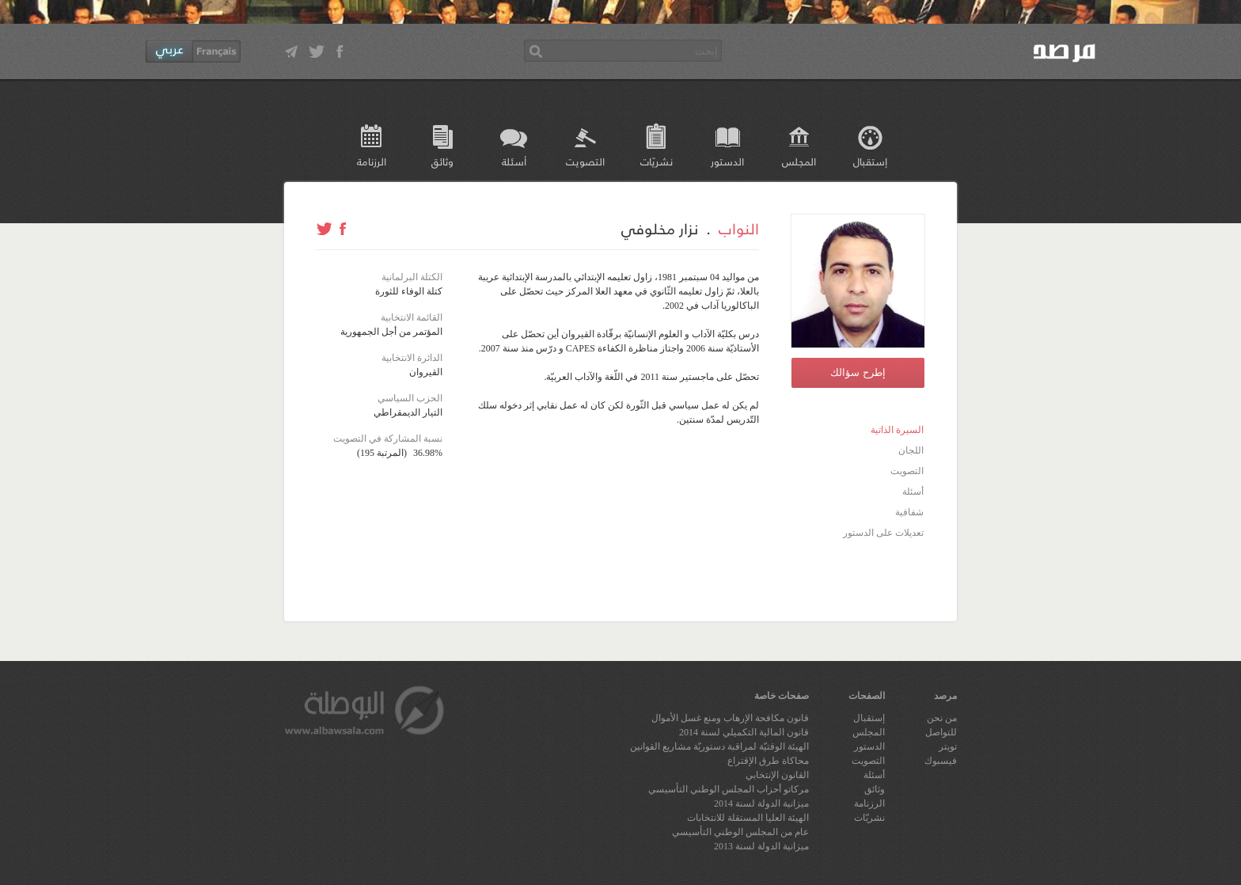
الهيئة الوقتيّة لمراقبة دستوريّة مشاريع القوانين (719, 746)
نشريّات (656, 161)
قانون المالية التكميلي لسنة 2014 (744, 732)
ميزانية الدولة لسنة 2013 (761, 846)
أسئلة (514, 161)
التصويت (585, 161)
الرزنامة (371, 161)
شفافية (909, 512)
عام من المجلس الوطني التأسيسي (740, 832)
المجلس (799, 161)
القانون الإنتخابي (777, 775)
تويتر (948, 746)
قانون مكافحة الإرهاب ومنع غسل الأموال (730, 718)
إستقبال (870, 161)
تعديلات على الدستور (883, 532)
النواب (739, 228)
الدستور (727, 161)
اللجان (911, 450)
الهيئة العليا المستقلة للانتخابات (748, 817)
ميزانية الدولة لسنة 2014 (761, 803)
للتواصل (941, 732)
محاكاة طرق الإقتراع (768, 760)
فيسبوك (940, 760)
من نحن (942, 718)
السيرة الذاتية (897, 429)
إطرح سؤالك (857, 372)
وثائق (442, 161)
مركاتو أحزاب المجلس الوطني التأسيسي (728, 789)
